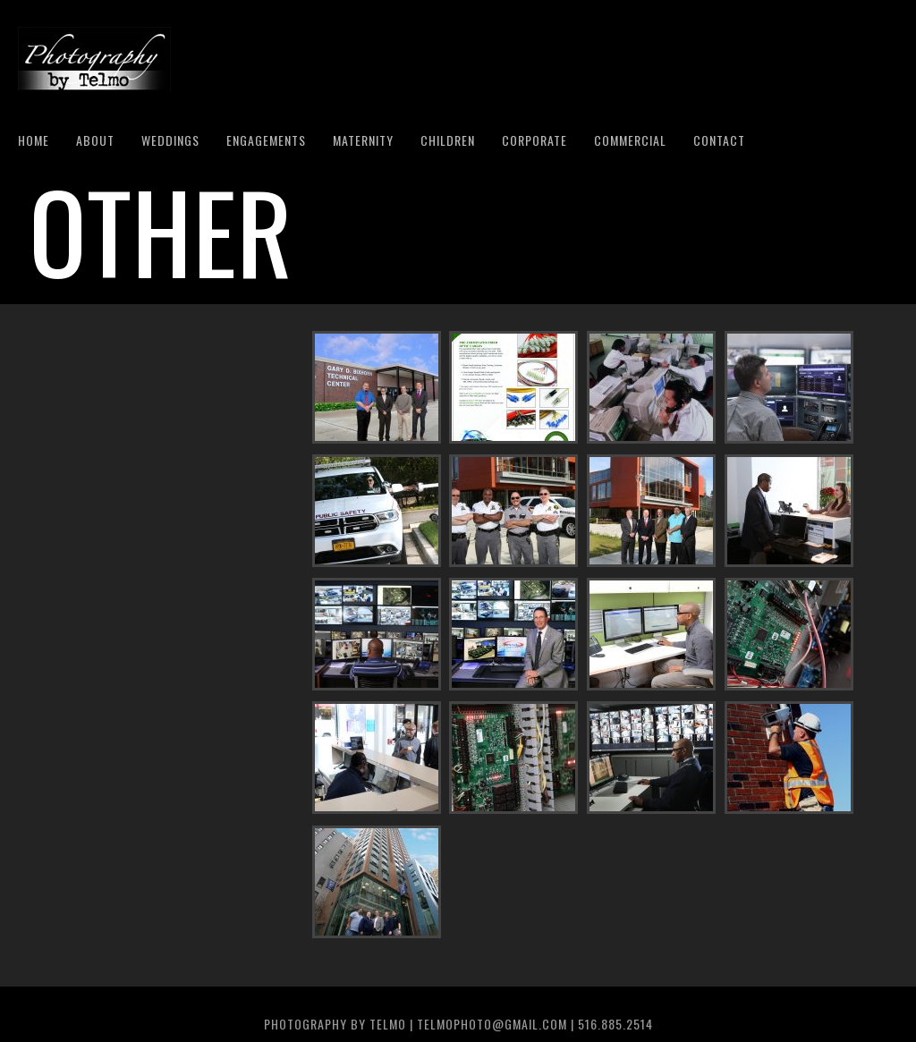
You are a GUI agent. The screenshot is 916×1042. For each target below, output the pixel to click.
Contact (719, 140)
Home (33, 140)
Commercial (630, 140)
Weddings (170, 140)
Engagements (266, 140)
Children (447, 140)
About (95, 140)
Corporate (534, 140)
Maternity (363, 140)
